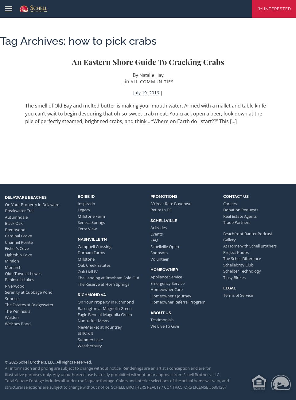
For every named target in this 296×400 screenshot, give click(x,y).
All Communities (152, 82)
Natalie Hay (151, 75)
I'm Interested (274, 8)
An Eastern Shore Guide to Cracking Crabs (148, 62)
